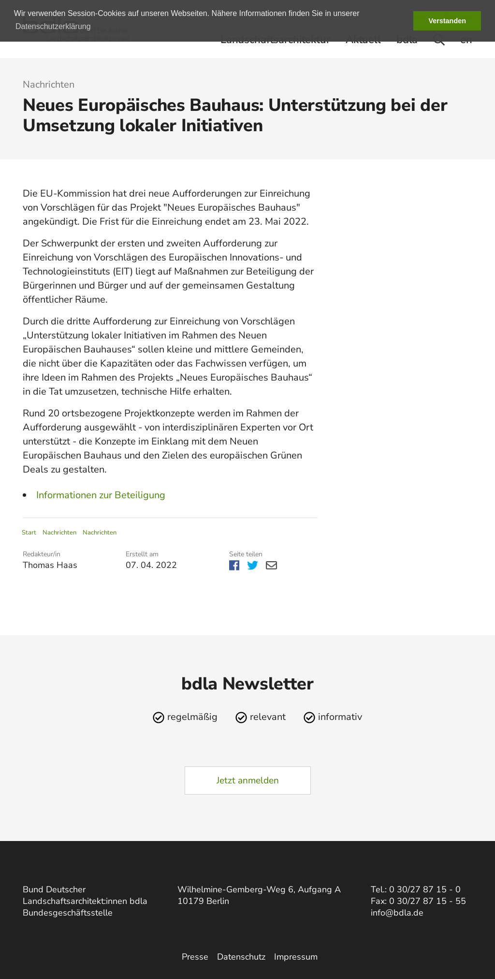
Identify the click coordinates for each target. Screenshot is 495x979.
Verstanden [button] (447, 21)
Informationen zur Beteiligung (100, 495)
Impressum (296, 957)
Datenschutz (241, 957)
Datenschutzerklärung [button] (53, 26)
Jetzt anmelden (248, 780)
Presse (195, 957)
